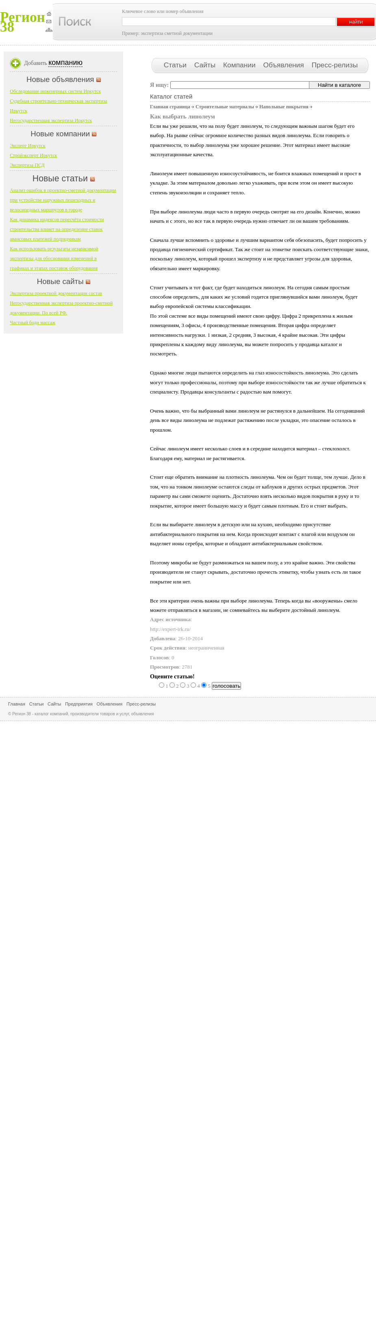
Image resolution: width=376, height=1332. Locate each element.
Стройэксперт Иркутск (33, 155)
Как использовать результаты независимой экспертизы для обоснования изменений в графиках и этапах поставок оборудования (54, 258)
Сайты (205, 65)
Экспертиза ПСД (27, 165)
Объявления (284, 65)
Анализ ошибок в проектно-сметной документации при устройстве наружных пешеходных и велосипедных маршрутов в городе (63, 200)
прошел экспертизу (240, 259)
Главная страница (170, 107)
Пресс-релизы (334, 65)
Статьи (176, 65)
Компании (240, 65)
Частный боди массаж (32, 322)
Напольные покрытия (284, 107)
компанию (65, 62)
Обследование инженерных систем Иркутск (55, 91)
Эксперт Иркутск (28, 145)
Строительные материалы (225, 107)
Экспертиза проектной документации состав (56, 293)
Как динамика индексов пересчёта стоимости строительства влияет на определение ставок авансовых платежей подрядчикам (57, 229)
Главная (16, 704)
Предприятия (79, 704)
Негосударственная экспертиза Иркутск (51, 120)
